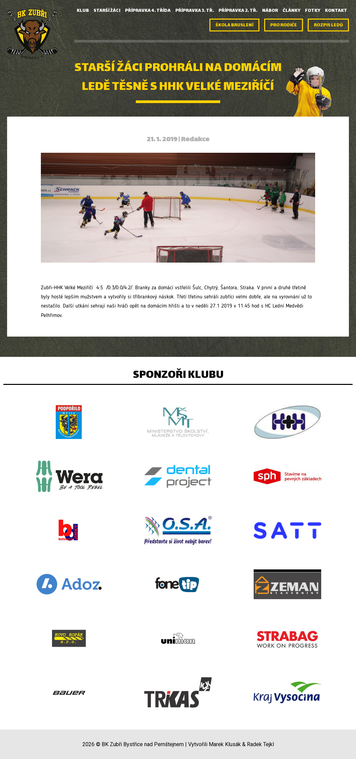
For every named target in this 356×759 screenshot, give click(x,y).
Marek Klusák (225, 744)
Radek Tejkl (260, 744)
